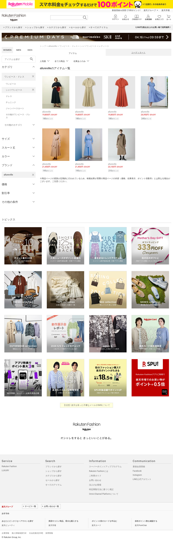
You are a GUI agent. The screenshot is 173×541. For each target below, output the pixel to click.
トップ (43, 46)
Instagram (137, 475)
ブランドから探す (53, 466)
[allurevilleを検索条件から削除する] (33, 174)
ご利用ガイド (95, 476)
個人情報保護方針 (19, 533)
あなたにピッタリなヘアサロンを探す (17, 521)
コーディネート (138, 52)
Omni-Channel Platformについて (103, 494)
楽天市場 (165, 10)
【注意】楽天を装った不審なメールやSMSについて (86, 405)
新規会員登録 (139, 466)
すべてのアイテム (53, 485)
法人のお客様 (95, 485)
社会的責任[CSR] (36, 533)
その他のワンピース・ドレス (18, 116)
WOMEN (7, 50)
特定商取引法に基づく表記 (101, 489)
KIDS (30, 50)
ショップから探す (53, 471)
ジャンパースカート (15, 108)
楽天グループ (150, 10)
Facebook (137, 471)
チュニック (11, 102)
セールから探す (52, 480)
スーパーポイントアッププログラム (105, 466)
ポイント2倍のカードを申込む (104, 521)
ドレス (9, 96)
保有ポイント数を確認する (146, 521)
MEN (18, 50)
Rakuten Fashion (9, 466)
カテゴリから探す (53, 476)
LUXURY (5, 470)
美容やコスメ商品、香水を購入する (63, 521)
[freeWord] (19, 59)
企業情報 (5, 533)
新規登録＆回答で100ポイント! (126, 10)
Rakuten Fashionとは (98, 471)
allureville (52, 46)
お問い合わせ (95, 480)
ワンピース (11, 84)
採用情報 (49, 533)
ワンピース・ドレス (14, 76)
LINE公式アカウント (142, 479)
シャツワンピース (14, 90)
